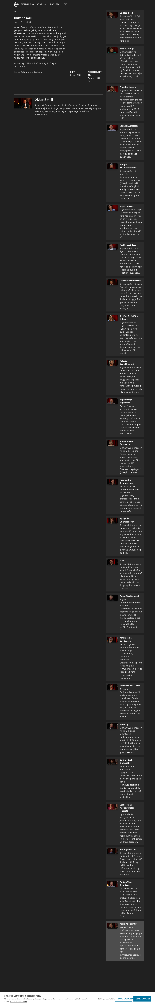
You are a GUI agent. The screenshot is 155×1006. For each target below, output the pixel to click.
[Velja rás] (45, 4)
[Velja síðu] (33, 4)
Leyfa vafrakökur (143, 999)
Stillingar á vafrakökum (106, 999)
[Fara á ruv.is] (16, 4)
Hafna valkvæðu (125, 999)
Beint (39, 4)
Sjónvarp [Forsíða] (26, 4)
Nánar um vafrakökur (18, 1001)
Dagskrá (54, 4)
